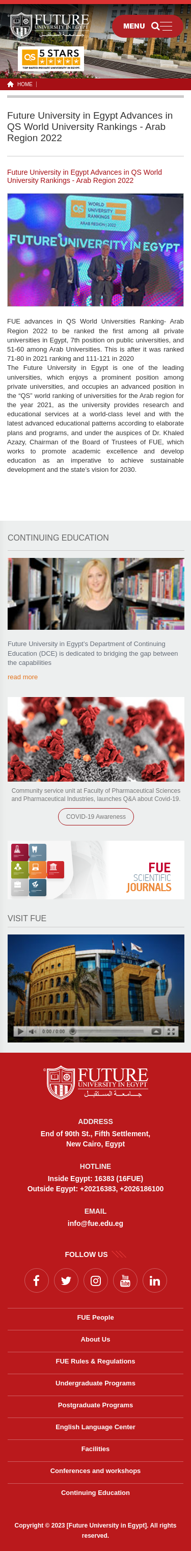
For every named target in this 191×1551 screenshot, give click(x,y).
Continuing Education (95, 1492)
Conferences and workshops (95, 1471)
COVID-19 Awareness (96, 816)
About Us (96, 1339)
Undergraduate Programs (95, 1383)
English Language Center (95, 1427)
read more (23, 677)
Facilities (95, 1449)
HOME (23, 84)
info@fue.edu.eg (95, 1223)
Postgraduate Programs (95, 1405)
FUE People (95, 1317)
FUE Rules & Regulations (95, 1361)
